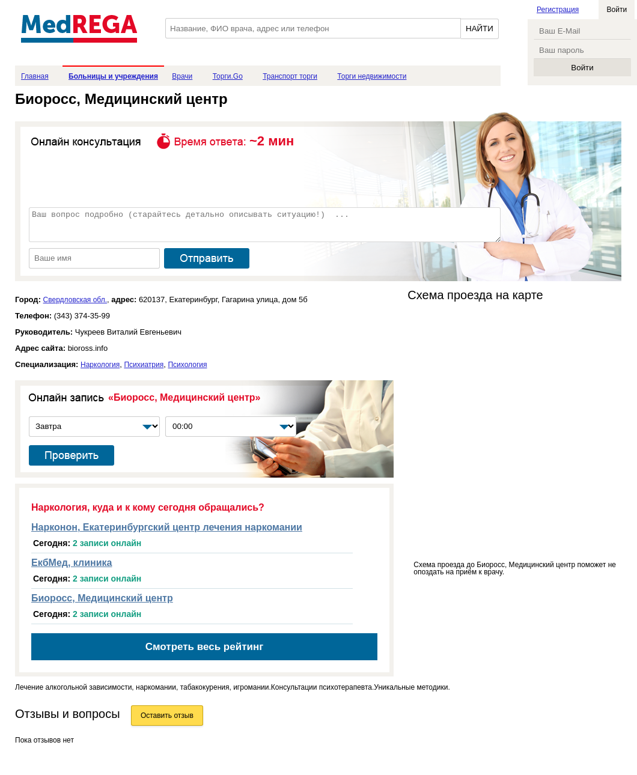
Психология (187, 364)
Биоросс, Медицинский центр (102, 598)
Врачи (182, 76)
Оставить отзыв (167, 715)
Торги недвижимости (371, 76)
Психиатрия (143, 364)
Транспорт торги (290, 76)
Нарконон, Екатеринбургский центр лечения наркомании (166, 527)
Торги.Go (228, 76)
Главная (35, 76)
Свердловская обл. (75, 300)
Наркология (100, 364)
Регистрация (558, 9)
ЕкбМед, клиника (71, 563)
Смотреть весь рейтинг (204, 646)
